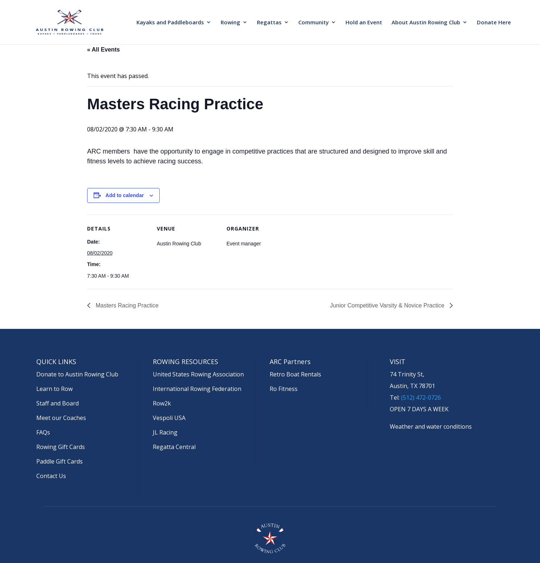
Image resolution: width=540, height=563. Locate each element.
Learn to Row (54, 389)
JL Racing (165, 432)
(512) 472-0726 (421, 397)
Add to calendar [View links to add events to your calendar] (125, 195)
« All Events (103, 49)
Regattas (269, 23)
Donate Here (494, 23)
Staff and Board (57, 403)
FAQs (43, 432)
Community (313, 23)
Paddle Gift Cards (59, 461)
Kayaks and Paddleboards (170, 23)
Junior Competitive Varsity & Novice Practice (388, 305)
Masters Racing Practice (126, 305)
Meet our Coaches (61, 418)
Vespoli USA (169, 418)
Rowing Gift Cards (60, 447)
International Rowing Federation (197, 389)
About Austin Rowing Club (426, 23)
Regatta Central (174, 447)
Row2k (162, 403)
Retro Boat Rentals (295, 374)
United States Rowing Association (198, 374)
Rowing (230, 23)
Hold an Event (363, 23)
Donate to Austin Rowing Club (77, 374)
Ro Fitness (284, 389)
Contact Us (51, 476)
